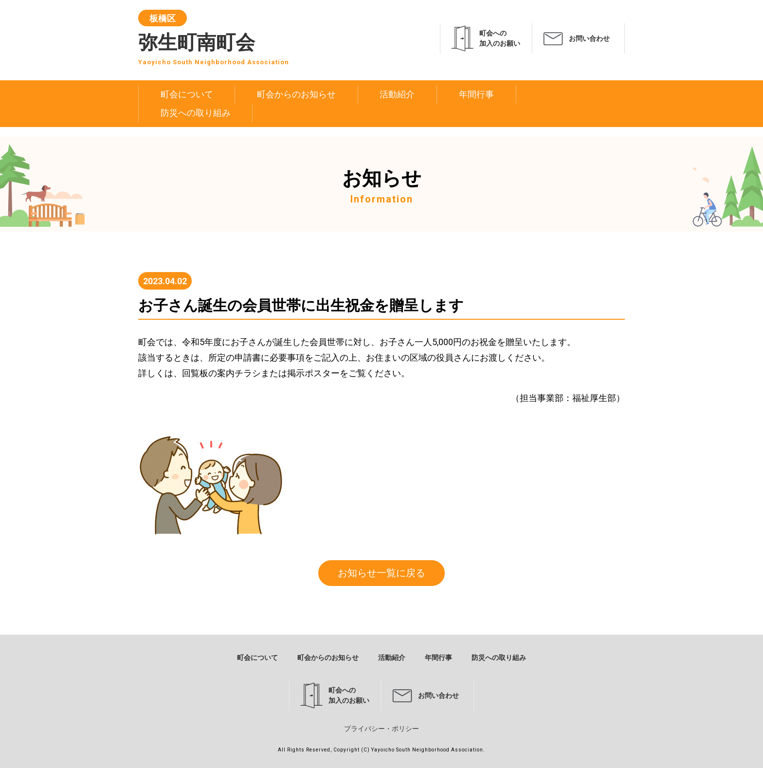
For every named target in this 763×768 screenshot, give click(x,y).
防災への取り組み (196, 113)
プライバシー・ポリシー (381, 728)
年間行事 (476, 94)
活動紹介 (397, 94)
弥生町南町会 (213, 40)
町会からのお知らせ (296, 94)
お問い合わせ (589, 38)
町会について (187, 94)
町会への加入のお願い (499, 38)
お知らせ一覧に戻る (381, 573)
